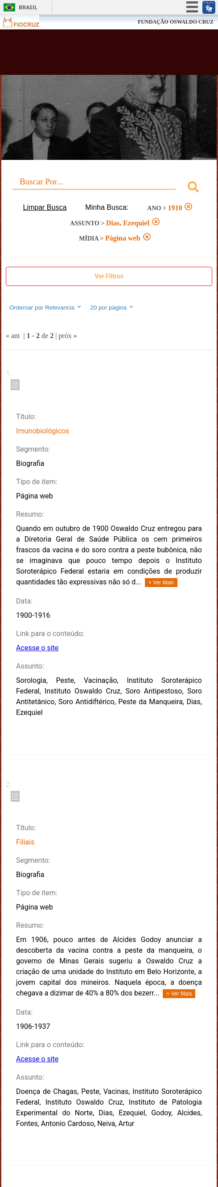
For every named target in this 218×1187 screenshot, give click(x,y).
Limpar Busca (45, 207)
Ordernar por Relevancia (45, 307)
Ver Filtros (109, 276)
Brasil (28, 7)
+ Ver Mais (161, 582)
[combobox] (109, 188)
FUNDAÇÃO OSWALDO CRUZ (176, 22)
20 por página (112, 307)
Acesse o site (37, 648)
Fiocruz (26, 22)
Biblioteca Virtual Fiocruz (92, 55)
